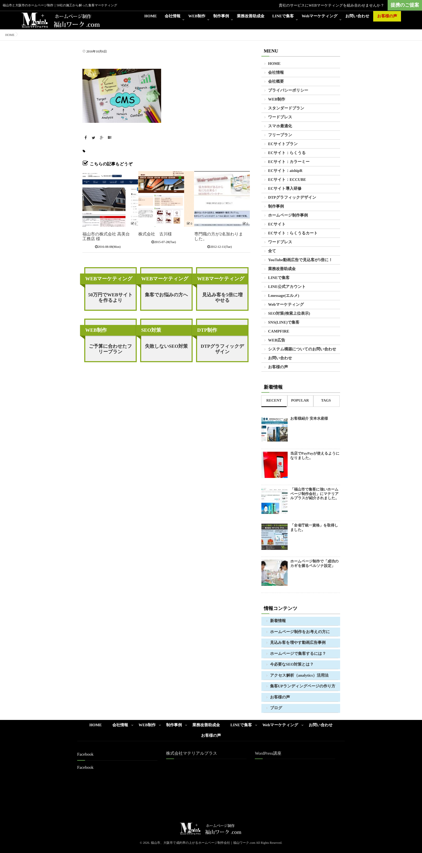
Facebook (85, 767)
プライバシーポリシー (288, 90)
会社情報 (173, 16)
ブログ (276, 708)
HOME (150, 16)
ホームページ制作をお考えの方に (300, 632)
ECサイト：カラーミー (289, 162)
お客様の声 (387, 16)
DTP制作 (207, 330)
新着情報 (278, 621)
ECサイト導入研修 (285, 189)
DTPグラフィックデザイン (222, 349)
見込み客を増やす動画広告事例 (297, 643)
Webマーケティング (319, 16)
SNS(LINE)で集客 (284, 322)
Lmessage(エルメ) (283, 296)
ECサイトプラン (283, 144)
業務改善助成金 (251, 16)
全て (272, 251)
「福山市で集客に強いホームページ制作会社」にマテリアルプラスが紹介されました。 (314, 494)
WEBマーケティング (109, 279)
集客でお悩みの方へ (166, 294)
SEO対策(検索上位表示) (289, 314)
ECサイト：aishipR (285, 171)
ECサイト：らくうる (287, 153)
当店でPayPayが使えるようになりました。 (314, 456)
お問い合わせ (357, 16)
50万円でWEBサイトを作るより (110, 297)
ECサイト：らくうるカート (293, 233)
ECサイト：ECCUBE (287, 180)
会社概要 (276, 82)
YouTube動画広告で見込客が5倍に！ (300, 260)
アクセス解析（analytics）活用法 (299, 675)
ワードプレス (280, 117)
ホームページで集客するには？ (298, 654)
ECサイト (277, 224)
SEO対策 (151, 330)
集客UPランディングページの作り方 (302, 686)
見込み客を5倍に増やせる (222, 297)
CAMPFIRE (278, 331)
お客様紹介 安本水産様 (309, 419)
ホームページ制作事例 (288, 215)
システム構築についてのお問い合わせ (302, 349)
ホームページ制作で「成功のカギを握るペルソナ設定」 (314, 564)
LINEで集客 (283, 16)
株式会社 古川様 (155, 234)
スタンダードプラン (286, 108)
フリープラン (280, 135)
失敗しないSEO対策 (166, 346)
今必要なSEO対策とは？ (292, 664)
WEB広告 (276, 340)
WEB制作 (196, 16)
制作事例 (221, 16)
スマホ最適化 (280, 126)
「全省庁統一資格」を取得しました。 (314, 528)
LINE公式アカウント (287, 287)
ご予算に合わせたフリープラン (110, 349)
